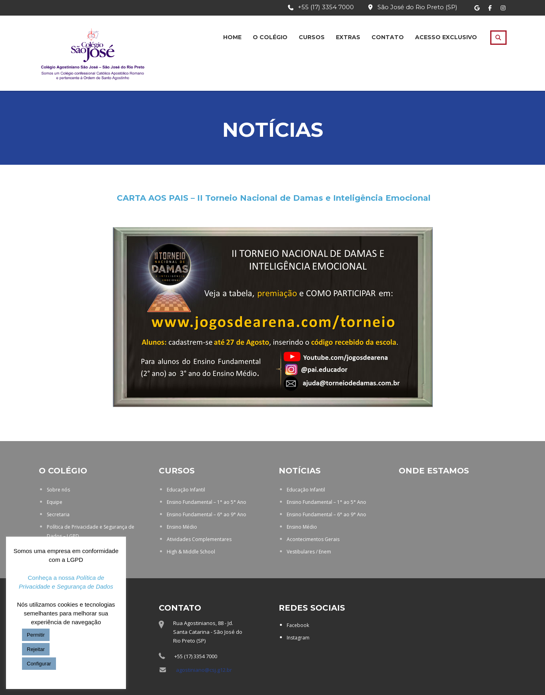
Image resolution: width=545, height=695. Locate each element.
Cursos (312, 37)
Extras (348, 37)
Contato (387, 37)
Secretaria (58, 514)
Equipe (54, 502)
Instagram (298, 637)
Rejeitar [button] (36, 649)
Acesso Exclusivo (446, 37)
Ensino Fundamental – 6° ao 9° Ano (206, 514)
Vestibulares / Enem (309, 551)
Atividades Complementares (199, 539)
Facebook (298, 625)
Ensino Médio (182, 526)
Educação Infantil (186, 489)
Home (232, 37)
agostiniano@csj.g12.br (204, 669)
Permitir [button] (36, 635)
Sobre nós (58, 489)
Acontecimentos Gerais (313, 539)
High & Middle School (191, 551)
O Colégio (270, 37)
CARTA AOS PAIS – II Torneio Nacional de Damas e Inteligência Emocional (274, 198)
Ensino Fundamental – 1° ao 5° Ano (206, 502)
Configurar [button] (39, 664)
